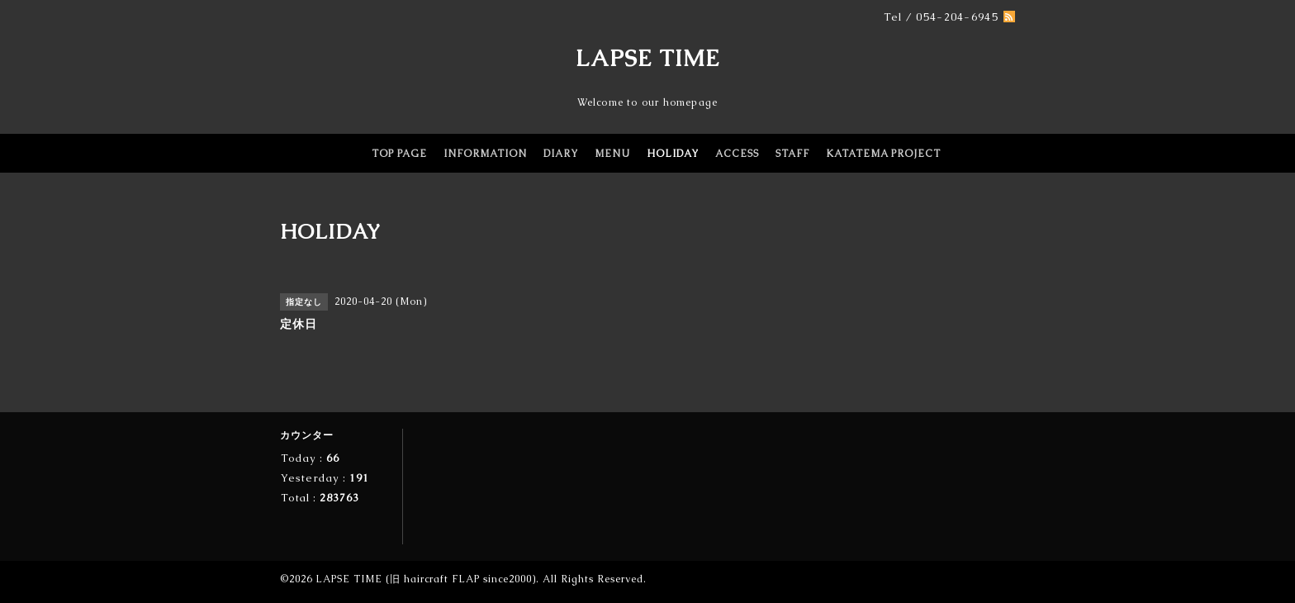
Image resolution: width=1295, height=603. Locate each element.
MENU (612, 153)
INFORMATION (485, 153)
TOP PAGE (399, 153)
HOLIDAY (673, 153)
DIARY (560, 153)
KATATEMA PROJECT (883, 153)
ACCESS (737, 153)
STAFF (792, 153)
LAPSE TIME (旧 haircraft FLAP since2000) (425, 579)
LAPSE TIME (648, 58)
